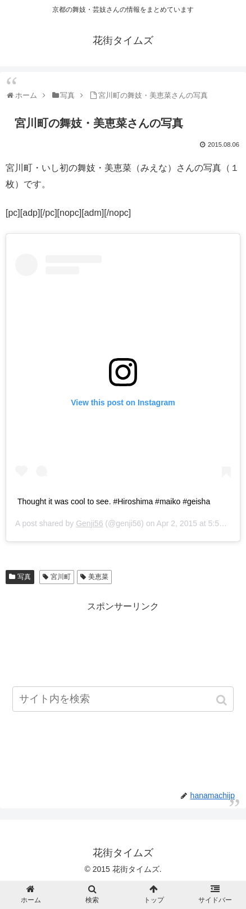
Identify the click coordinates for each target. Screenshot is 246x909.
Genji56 (89, 523)
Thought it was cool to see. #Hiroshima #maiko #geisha (113, 501)
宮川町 (61, 577)
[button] (223, 700)
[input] (123, 699)
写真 (24, 577)
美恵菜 (98, 577)
